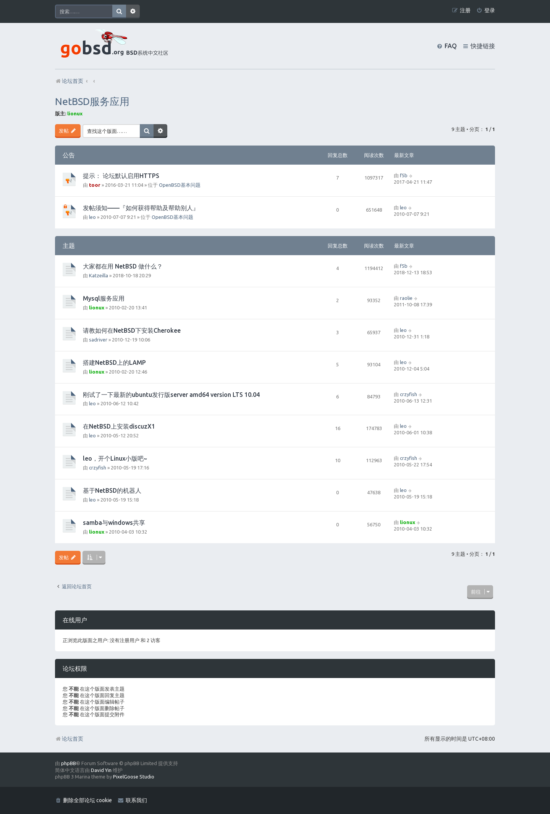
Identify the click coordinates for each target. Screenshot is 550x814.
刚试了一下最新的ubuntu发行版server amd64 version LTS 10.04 (171, 394)
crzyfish (408, 394)
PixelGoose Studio (133, 776)
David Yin (101, 770)
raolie (406, 298)
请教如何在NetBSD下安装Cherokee (132, 330)
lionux (74, 113)
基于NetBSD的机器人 (112, 490)
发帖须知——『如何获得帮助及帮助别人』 (141, 207)
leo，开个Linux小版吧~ (115, 458)
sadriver (98, 339)
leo (92, 217)
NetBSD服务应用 (92, 101)
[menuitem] (485, 10)
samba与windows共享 (114, 522)
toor (94, 185)
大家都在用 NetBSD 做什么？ (123, 266)
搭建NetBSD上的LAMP (114, 362)
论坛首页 (69, 739)
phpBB (68, 763)
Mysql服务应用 (104, 298)
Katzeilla (98, 275)
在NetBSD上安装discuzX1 (119, 426)
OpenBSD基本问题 (180, 185)
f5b (404, 175)
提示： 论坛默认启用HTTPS (121, 175)
